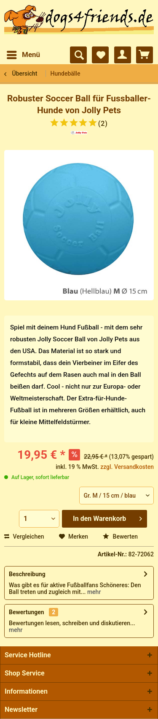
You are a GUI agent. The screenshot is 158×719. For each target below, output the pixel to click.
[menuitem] (23, 54)
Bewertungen (26, 612)
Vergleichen (24, 536)
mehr (93, 591)
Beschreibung (27, 574)
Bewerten (120, 536)
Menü (23, 53)
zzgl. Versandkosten (127, 466)
